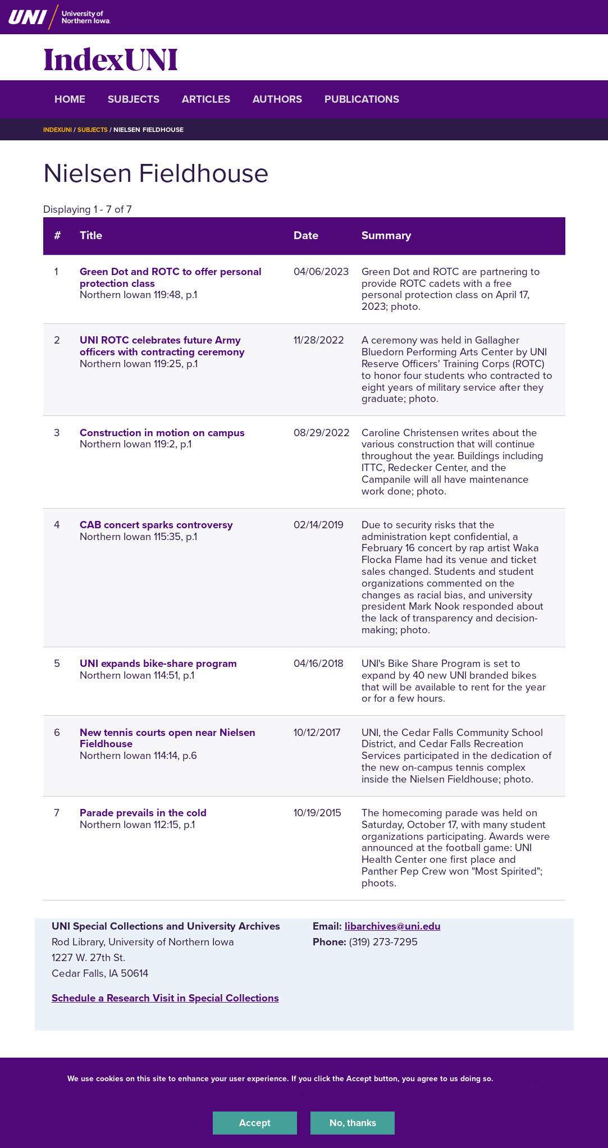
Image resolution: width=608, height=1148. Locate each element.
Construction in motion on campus (162, 433)
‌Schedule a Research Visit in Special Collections (165, 998)
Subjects (133, 99)
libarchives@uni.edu (393, 926)
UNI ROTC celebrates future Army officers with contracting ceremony (162, 346)
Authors (277, 99)
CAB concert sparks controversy (156, 525)
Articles (206, 99)
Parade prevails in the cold (143, 813)
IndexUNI (110, 57)
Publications (361, 99)
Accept (255, 1122)
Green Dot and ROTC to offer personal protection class (171, 278)
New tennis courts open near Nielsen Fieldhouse (167, 738)
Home (69, 99)
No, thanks (352, 1122)
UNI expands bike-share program (158, 663)
